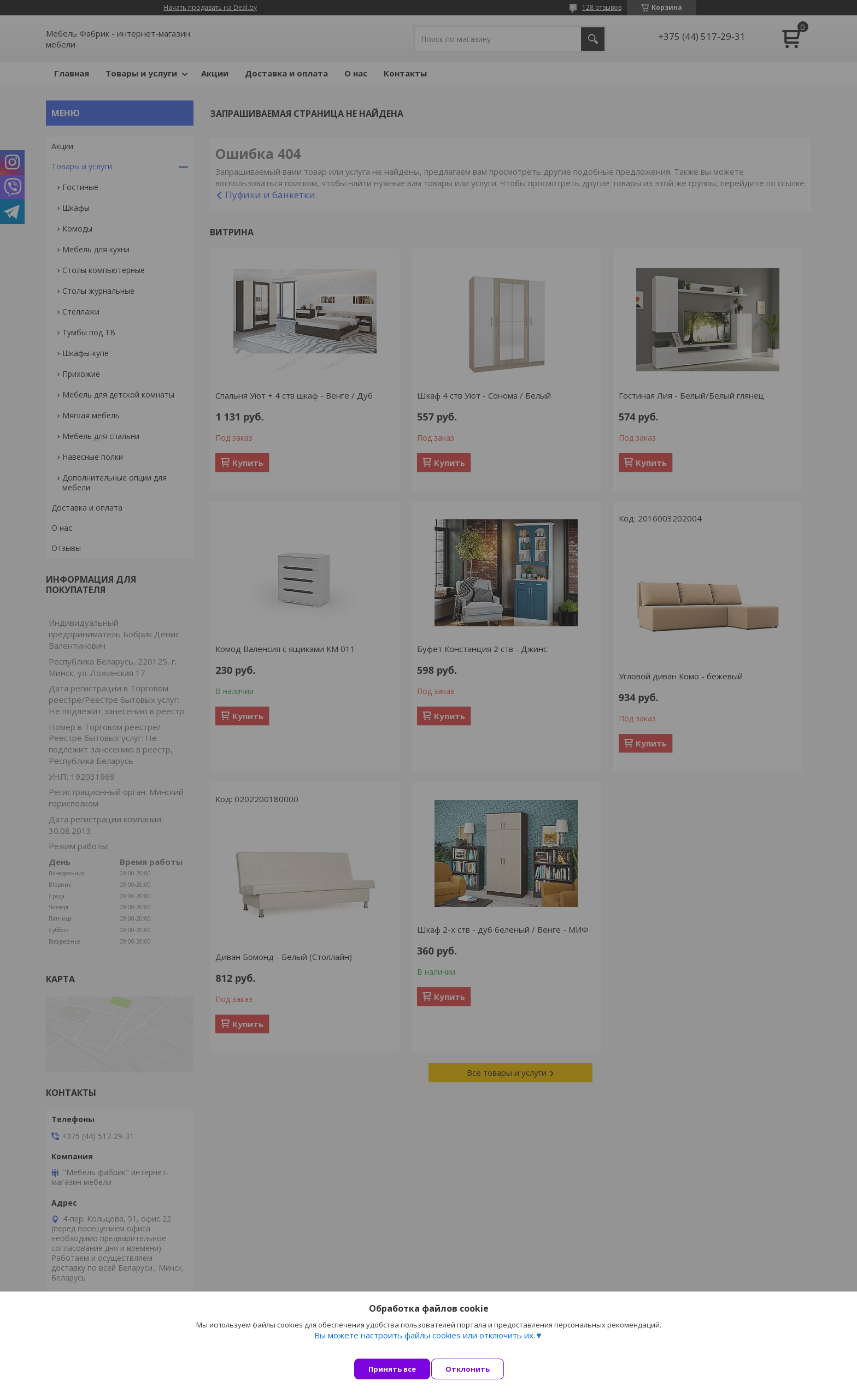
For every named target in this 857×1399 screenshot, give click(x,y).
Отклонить (477, 1369)
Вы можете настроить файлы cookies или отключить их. (424, 1345)
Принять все (392, 1369)
